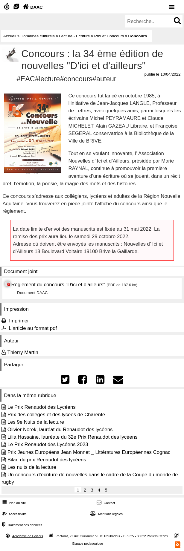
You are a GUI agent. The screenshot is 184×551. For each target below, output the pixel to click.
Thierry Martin (22, 352)
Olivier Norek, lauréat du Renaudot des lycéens (60, 429)
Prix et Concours (109, 36)
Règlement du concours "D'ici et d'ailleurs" (58, 284)
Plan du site (13, 503)
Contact (105, 503)
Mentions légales (106, 514)
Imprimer (19, 321)
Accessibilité (14, 514)
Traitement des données (21, 525)
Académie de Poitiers (27, 536)
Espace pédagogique (87, 543)
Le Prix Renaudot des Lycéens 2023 (47, 444)
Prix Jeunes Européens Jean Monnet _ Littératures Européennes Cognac (89, 452)
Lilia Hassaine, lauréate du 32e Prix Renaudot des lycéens (72, 437)
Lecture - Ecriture (74, 36)
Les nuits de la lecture (31, 467)
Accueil (9, 36)
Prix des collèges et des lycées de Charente (56, 414)
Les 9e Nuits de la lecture (35, 422)
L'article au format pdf (33, 328)
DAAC (32, 7)
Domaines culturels (38, 36)
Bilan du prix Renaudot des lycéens (46, 460)
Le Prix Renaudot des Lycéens (41, 407)
